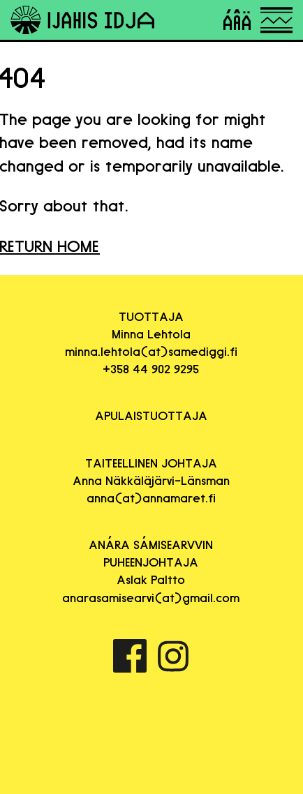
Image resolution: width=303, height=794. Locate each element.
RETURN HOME (50, 246)
